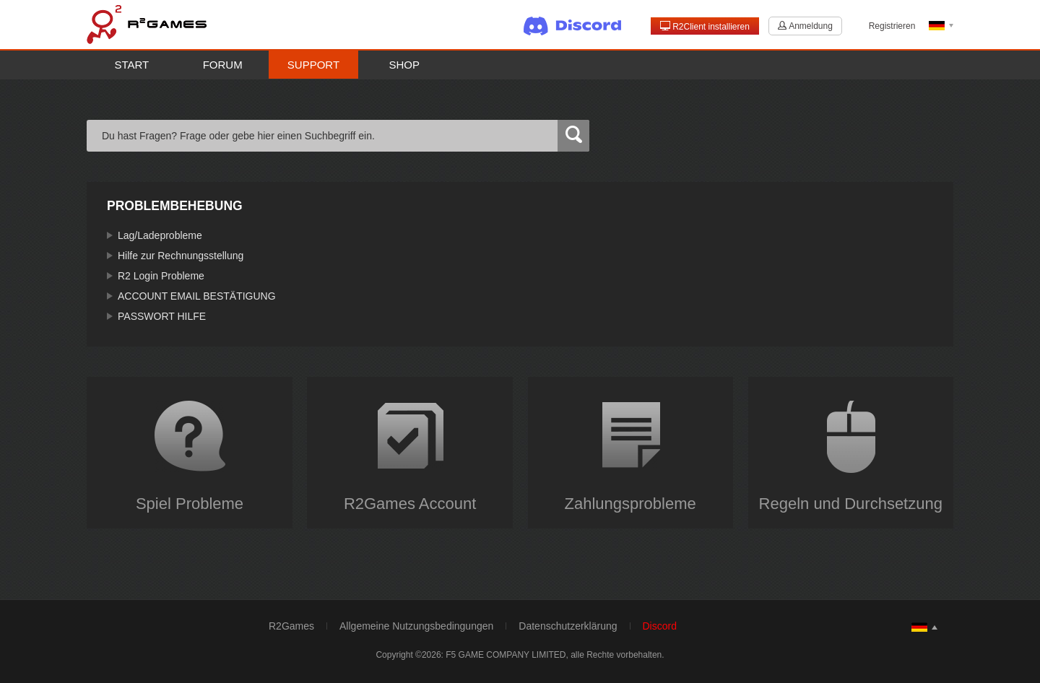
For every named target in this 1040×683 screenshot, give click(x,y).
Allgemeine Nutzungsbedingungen (416, 626)
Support (313, 64)
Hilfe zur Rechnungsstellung (180, 255)
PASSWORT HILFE (162, 316)
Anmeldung (805, 26)
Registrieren (892, 26)
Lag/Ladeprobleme (160, 235)
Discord (660, 626)
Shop (404, 64)
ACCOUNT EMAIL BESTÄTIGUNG (197, 296)
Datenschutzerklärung (568, 626)
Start (132, 64)
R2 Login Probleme (161, 276)
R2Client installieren (705, 26)
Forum (223, 64)
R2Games (291, 626)
